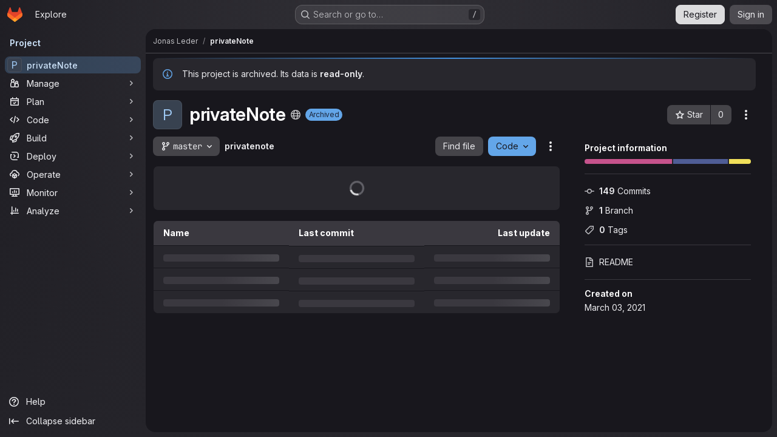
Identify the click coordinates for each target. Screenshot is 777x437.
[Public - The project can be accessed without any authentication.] (295, 115)
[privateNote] (73, 64)
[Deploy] (73, 155)
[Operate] (73, 174)
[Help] (73, 401)
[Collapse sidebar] (73, 421)
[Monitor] (73, 192)
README (609, 262)
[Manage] (73, 83)
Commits (618, 191)
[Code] (73, 119)
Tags (606, 230)
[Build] (73, 137)
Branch (609, 210)
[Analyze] (73, 210)
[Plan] (73, 101)
